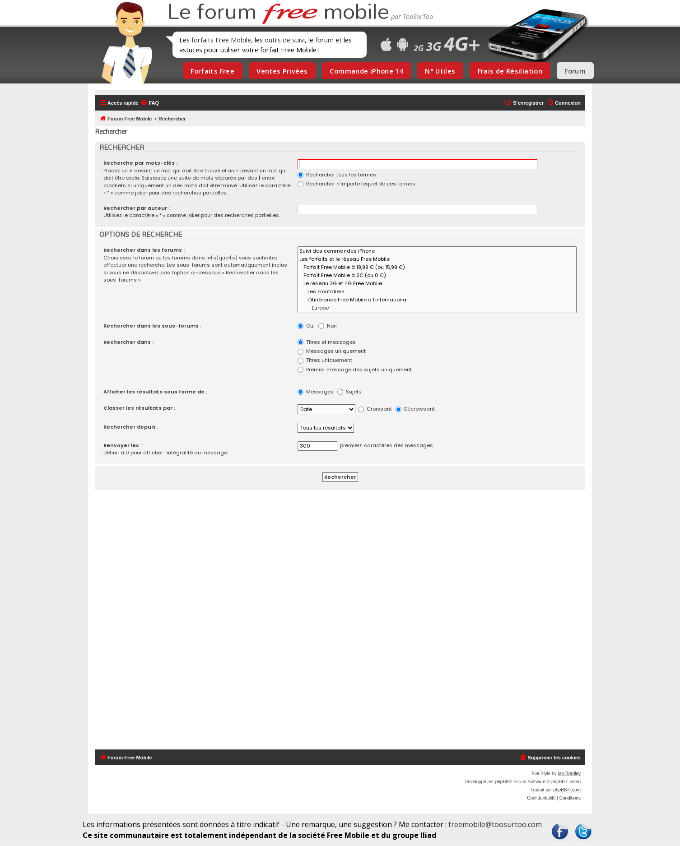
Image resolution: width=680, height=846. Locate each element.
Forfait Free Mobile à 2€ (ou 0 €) (437, 276)
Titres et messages (327, 342)
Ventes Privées (281, 70)
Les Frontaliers (437, 292)
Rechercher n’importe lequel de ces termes (356, 183)
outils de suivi (285, 39)
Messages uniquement (332, 351)
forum (324, 39)
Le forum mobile (278, 12)
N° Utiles (440, 70)
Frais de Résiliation (510, 70)
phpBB (502, 781)
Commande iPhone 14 (366, 70)
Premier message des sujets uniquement (355, 369)
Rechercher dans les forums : (144, 250)
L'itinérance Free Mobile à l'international (437, 300)
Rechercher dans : (128, 342)
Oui (306, 325)
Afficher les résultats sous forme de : (155, 391)
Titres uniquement (325, 360)
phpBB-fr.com (567, 789)
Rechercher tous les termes (337, 174)
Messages (316, 391)
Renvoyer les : (122, 445)
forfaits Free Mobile (221, 39)
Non (327, 325)
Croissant (375, 408)
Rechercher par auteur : (136, 208)
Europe (437, 308)
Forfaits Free (212, 70)
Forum (575, 70)
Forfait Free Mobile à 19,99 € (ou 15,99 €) (437, 268)
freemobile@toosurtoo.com (495, 824)
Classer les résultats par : (139, 407)
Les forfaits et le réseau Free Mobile (437, 259)
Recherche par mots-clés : (140, 162)
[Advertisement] (345, 620)
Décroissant (415, 408)
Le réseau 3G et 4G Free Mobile (437, 284)
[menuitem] (149, 102)
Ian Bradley (569, 773)
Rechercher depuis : (130, 426)
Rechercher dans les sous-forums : (152, 325)
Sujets (349, 391)
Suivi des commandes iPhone (437, 251)
